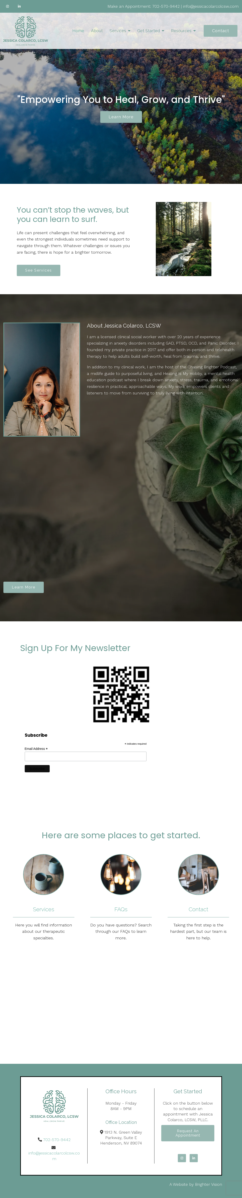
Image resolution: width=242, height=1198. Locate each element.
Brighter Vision (208, 1184)
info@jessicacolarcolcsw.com (211, 6)
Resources (181, 30)
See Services (38, 270)
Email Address (36, 749)
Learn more (121, 116)
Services (118, 30)
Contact (220, 30)
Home (78, 30)
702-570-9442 (166, 6)
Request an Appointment (188, 1133)
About (97, 30)
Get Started (148, 30)
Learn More (23, 587)
